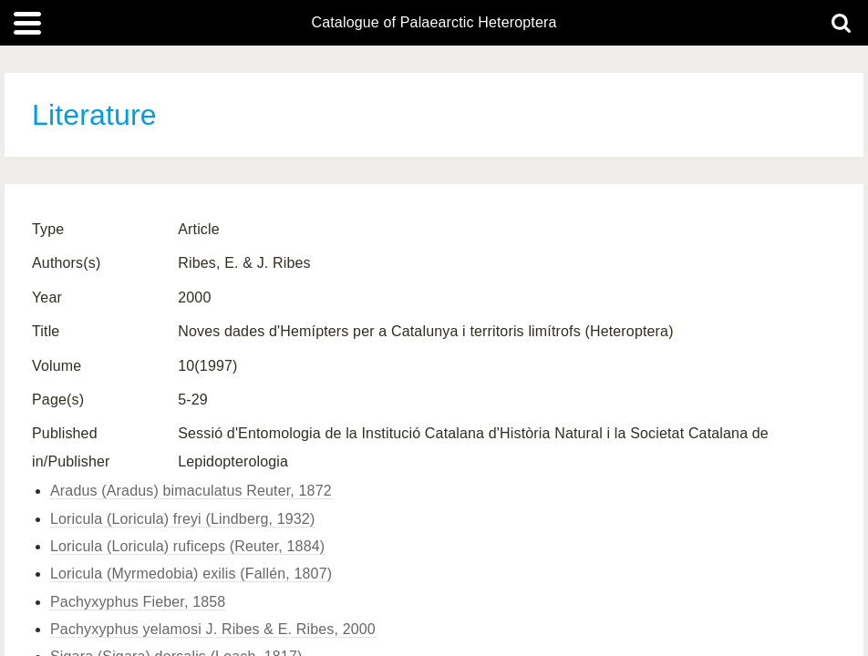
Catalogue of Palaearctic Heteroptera (433, 22)
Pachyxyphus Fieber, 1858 (137, 602)
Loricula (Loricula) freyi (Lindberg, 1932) (182, 519)
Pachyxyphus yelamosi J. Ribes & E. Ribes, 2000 (213, 629)
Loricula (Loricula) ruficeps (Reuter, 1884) (187, 546)
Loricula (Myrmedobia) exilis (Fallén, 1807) (191, 573)
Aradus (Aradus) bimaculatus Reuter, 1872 (191, 490)
